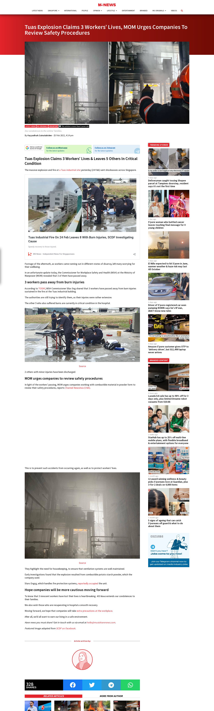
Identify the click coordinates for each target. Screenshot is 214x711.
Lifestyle (111, 10)
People (85, 10)
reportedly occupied (88, 583)
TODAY (41, 288)
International (70, 10)
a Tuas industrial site (69, 170)
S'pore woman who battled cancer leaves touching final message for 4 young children (166, 225)
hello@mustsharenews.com (101, 622)
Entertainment (128, 10)
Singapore (52, 10)
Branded (143, 10)
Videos (174, 10)
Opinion (96, 10)
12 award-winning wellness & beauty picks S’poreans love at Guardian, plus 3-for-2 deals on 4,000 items (168, 481)
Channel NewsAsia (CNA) (77, 387)
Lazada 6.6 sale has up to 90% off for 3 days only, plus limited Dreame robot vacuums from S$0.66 (168, 398)
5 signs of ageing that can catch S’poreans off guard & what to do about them (165, 523)
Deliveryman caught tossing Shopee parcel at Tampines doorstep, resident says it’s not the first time (168, 183)
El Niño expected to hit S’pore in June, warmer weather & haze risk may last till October (168, 266)
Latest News (37, 10)
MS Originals (158, 10)
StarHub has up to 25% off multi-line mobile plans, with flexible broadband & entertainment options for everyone (168, 440)
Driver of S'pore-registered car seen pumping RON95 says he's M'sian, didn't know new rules (167, 308)
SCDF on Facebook (65, 628)
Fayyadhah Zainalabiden (40, 135)
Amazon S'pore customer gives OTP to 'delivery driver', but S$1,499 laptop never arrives (168, 349)
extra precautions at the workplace (94, 610)
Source (82, 366)
